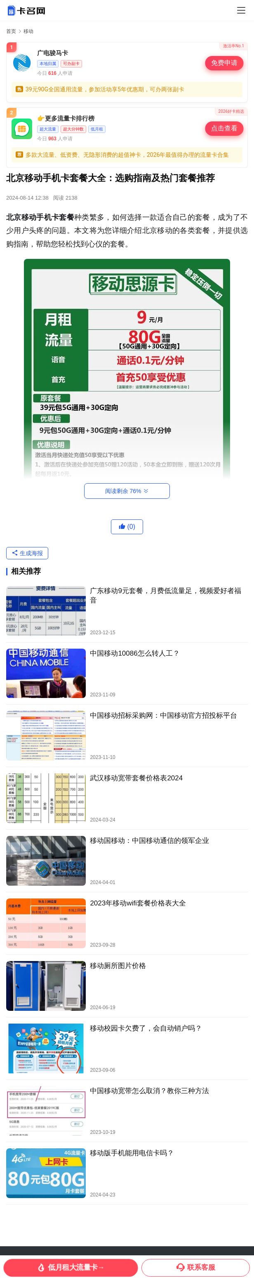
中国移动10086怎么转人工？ (134, 653)
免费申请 (224, 63)
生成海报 (27, 553)
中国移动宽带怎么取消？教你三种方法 (149, 1091)
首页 (11, 31)
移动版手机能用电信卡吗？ (132, 1153)
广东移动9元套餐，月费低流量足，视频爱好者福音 (165, 595)
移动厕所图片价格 (118, 966)
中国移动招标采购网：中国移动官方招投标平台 (163, 715)
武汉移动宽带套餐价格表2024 (136, 778)
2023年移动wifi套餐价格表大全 (138, 903)
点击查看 (224, 128)
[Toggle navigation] (241, 10)
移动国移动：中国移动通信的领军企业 (149, 841)
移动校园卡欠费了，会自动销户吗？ (146, 1028)
